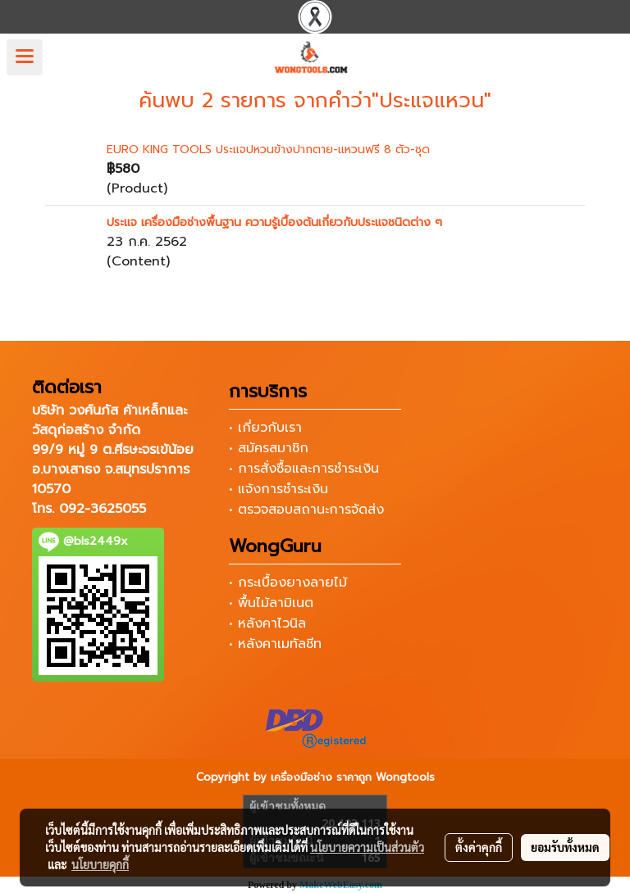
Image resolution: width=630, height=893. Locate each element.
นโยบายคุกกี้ (100, 864)
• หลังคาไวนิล (267, 623)
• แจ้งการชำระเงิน (278, 489)
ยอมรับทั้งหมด (565, 847)
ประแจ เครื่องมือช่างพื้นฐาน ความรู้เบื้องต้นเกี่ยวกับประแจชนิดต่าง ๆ (274, 222)
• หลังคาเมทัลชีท (275, 644)
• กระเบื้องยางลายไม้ (288, 582)
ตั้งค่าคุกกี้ (478, 847)
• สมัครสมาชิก (268, 448)
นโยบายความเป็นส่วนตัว (367, 847)
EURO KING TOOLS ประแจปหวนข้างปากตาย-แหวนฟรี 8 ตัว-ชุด (268, 149)
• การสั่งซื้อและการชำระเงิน (304, 468)
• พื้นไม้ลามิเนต (271, 603)
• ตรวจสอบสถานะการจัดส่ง (306, 509)
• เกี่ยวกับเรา (265, 427)
